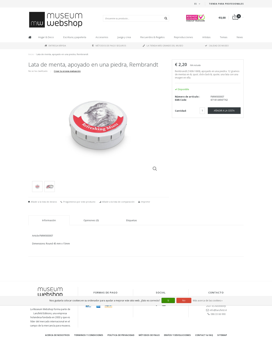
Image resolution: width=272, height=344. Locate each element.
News (240, 37)
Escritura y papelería (74, 37)
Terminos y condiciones (88, 335)
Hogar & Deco (46, 37)
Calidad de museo (217, 45)
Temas (223, 37)
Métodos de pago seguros (109, 45)
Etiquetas (131, 220)
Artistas (206, 37)
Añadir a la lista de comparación (118, 201)
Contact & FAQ (204, 335)
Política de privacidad (120, 335)
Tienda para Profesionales (226, 3)
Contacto (216, 292)
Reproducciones (183, 37)
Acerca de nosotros (57, 335)
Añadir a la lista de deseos (44, 201)
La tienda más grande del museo (163, 45)
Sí (168, 300)
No (183, 300)
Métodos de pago (149, 335)
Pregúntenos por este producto (79, 201)
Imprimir (145, 201)
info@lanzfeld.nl (218, 310)
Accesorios (102, 37)
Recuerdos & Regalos (152, 37)
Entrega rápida (55, 45)
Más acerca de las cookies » (208, 300)
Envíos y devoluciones (177, 335)
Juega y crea (124, 37)
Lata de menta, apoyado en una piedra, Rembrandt (62, 54)
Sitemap (222, 335)
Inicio (31, 54)
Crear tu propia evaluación (67, 71)
